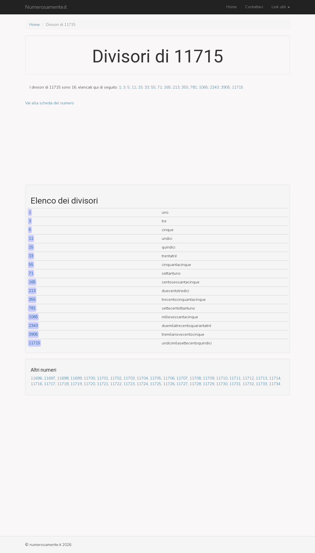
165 (167, 87)
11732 (248, 384)
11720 (89, 384)
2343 (214, 87)
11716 (36, 384)
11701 (102, 378)
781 (193, 87)
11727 (182, 384)
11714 (274, 378)
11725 (155, 384)
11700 (89, 378)
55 (153, 87)
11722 (115, 384)
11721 (102, 384)
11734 (274, 384)
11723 (129, 384)
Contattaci (254, 7)
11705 (155, 378)
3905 (225, 87)
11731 (235, 384)
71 (160, 87)
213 (176, 87)
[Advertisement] (157, 145)
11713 (261, 378)
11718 (62, 384)
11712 (248, 378)
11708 (195, 378)
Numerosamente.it (46, 7)
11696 (36, 378)
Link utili (281, 7)
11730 (221, 384)
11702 (115, 378)
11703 (129, 378)
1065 (203, 87)
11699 (76, 378)
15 (140, 87)
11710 (221, 378)
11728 (195, 384)
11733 (261, 384)
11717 (49, 384)
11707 (182, 378)
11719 (76, 384)
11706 (168, 378)
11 (134, 87)
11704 (142, 378)
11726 (168, 384)
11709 (208, 378)
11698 (62, 378)
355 (184, 87)
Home (231, 7)
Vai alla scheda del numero (49, 103)
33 (147, 87)
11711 (235, 378)
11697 (49, 378)
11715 (237, 87)
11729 (208, 384)
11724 (142, 384)
